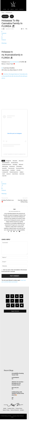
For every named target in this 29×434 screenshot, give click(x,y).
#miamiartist (12, 181)
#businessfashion (5, 177)
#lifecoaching (5, 181)
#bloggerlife (8, 175)
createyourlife (5, 186)
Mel (3, 28)
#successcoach (11, 183)
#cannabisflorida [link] (7, 91)
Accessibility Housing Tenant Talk (18, 388)
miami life (4, 190)
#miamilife (4, 183)
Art (12, 412)
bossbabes (12, 184)
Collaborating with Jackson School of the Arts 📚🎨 (18, 408)
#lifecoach (21, 179)
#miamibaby (19, 181)
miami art (9, 188)
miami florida (15, 188)
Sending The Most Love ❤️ (8, 215)
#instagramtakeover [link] (14, 89)
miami (3, 188)
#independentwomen (6, 179)
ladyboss (21, 186)
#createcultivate (14, 177)
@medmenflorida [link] (18, 91)
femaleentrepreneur (14, 186)
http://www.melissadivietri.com (14, 226)
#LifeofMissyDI (9, 12)
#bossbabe (15, 175)
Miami (12, 16)
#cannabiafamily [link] (12, 69)
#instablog (15, 179)
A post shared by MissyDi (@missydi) (14, 169)
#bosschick (21, 175)
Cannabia (18, 184)
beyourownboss (5, 184)
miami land (21, 188)
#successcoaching (20, 183)
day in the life (15, 402)
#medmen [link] (6, 89)
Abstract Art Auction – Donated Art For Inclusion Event (18, 398)
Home (3, 12)
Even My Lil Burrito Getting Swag (22, 215)
